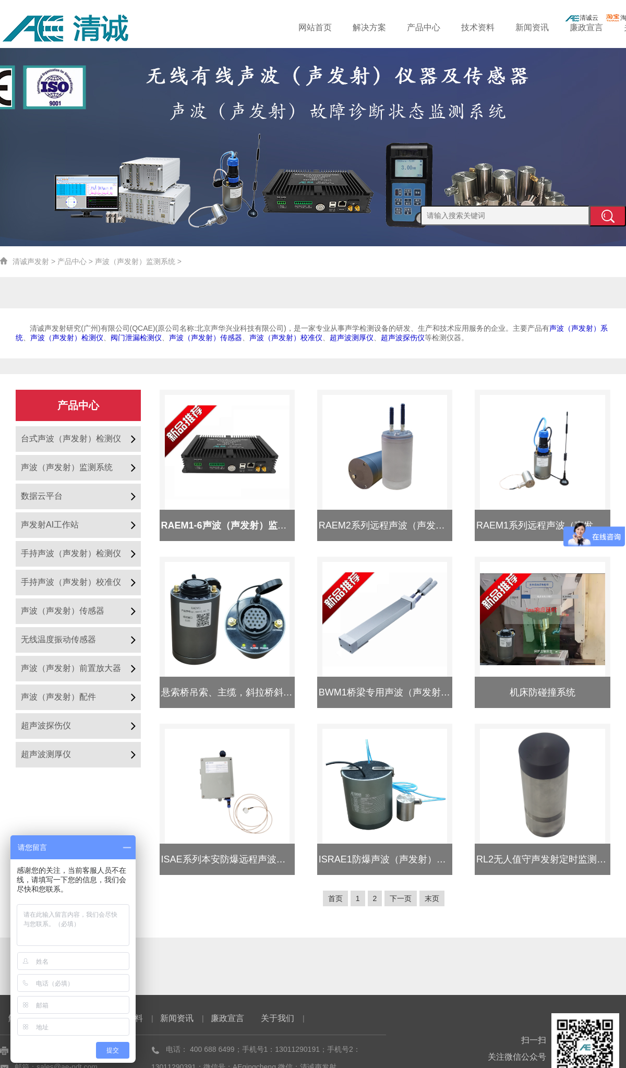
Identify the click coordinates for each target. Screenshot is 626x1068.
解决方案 (390, 27)
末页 (436, 898)
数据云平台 (42, 495)
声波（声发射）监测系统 (135, 261)
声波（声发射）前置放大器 (71, 668)
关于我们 (277, 1018)
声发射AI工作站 (50, 524)
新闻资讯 (542, 27)
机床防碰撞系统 (542, 692)
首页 (331, 898)
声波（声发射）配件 (58, 696)
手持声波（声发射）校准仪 (71, 582)
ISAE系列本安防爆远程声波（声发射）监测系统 (261, 859)
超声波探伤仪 (46, 725)
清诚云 (581, 17)
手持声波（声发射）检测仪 (71, 553)
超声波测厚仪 (46, 754)
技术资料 (491, 27)
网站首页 (340, 27)
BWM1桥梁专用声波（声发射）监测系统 (403, 692)
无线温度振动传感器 (58, 639)
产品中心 (441, 27)
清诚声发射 (31, 261)
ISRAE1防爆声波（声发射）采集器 (392, 859)
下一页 (403, 898)
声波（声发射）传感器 (62, 610)
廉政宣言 (592, 27)
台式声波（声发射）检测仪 (71, 438)
